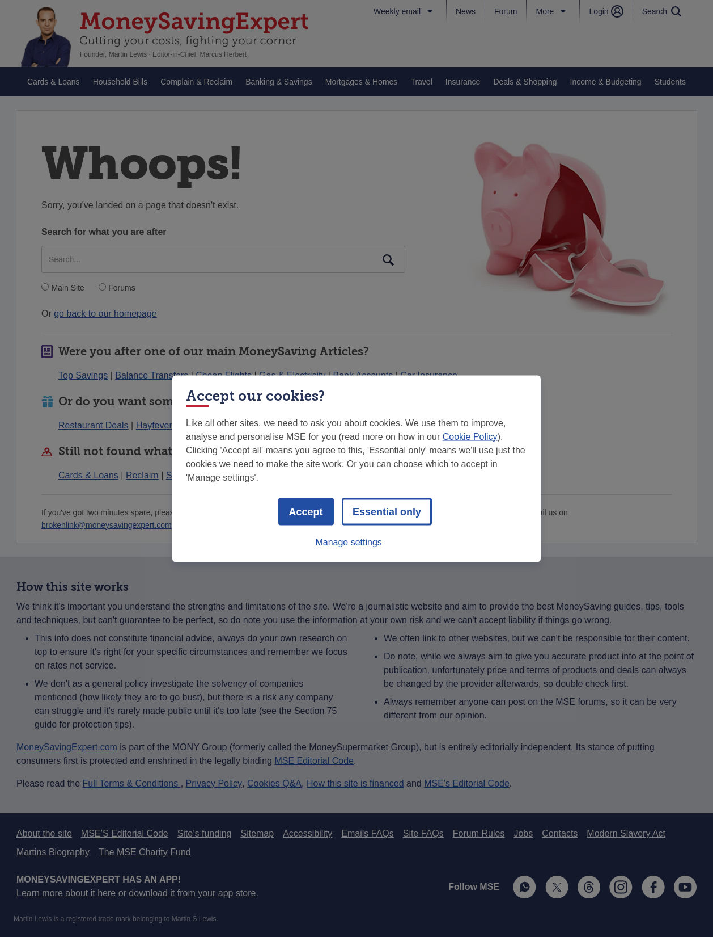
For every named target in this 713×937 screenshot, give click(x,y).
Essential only (387, 511)
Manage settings (348, 542)
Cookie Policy (470, 436)
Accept (306, 511)
